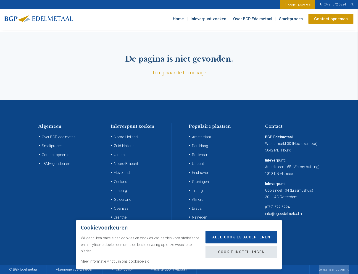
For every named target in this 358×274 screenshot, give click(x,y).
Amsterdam (201, 137)
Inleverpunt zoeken (208, 20)
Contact (273, 126)
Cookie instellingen (240, 252)
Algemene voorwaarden (74, 269)
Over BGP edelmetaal (59, 137)
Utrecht (120, 155)
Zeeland (120, 182)
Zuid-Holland (124, 146)
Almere (197, 199)
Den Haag (200, 146)
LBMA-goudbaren (56, 164)
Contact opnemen (331, 20)
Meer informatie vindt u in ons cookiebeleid (115, 261)
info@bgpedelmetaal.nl (284, 213)
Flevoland (122, 172)
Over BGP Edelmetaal (252, 20)
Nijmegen (199, 217)
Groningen (200, 182)
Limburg (120, 190)
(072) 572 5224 (332, 4)
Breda (197, 208)
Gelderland (122, 199)
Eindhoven (200, 172)
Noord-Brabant (126, 164)
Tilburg (197, 190)
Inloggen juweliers (298, 4)
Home (178, 20)
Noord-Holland (126, 137)
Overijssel (121, 208)
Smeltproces (291, 20)
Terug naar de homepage (179, 73)
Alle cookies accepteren (240, 237)
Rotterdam (200, 155)
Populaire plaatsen (210, 126)
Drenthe (120, 217)
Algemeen (49, 126)
